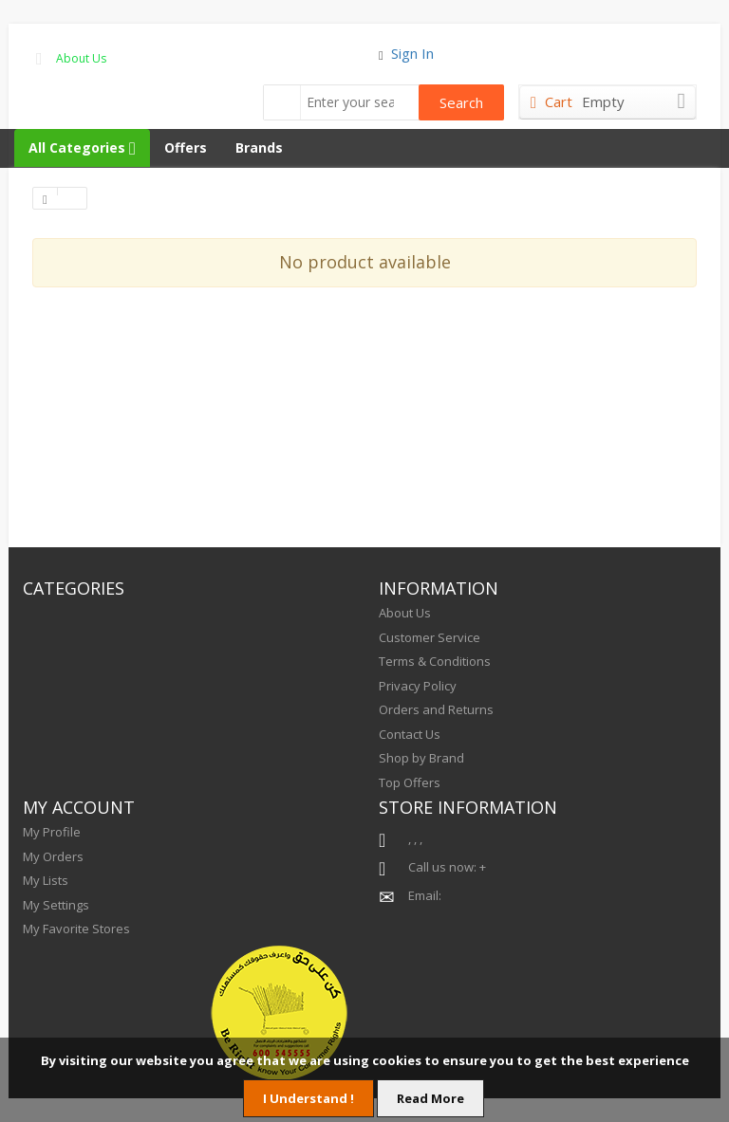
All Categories (82, 147)
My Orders (53, 856)
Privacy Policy (418, 685)
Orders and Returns (436, 709)
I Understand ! (308, 1098)
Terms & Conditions (435, 661)
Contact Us (409, 734)
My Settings (56, 904)
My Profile (52, 831)
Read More (430, 1098)
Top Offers (409, 782)
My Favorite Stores (76, 928)
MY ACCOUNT (79, 807)
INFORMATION (438, 588)
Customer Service (429, 637)
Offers (185, 147)
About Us (81, 58)
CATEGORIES (73, 588)
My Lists (45, 880)
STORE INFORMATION (468, 807)
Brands (259, 147)
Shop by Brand (421, 757)
